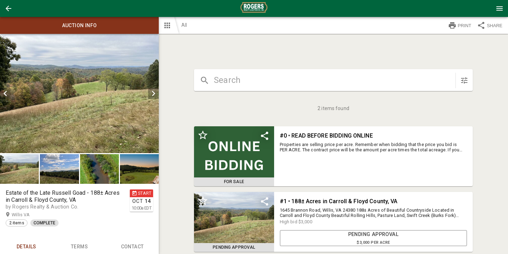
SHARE (489, 25)
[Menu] (499, 8)
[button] (8, 8)
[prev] (5, 93)
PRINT (459, 25)
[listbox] (79, 93)
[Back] (8, 8)
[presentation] (254, 8)
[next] (153, 93)
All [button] (184, 25)
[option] (79, 93)
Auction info (79, 25)
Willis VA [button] (27, 215)
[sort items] (464, 80)
